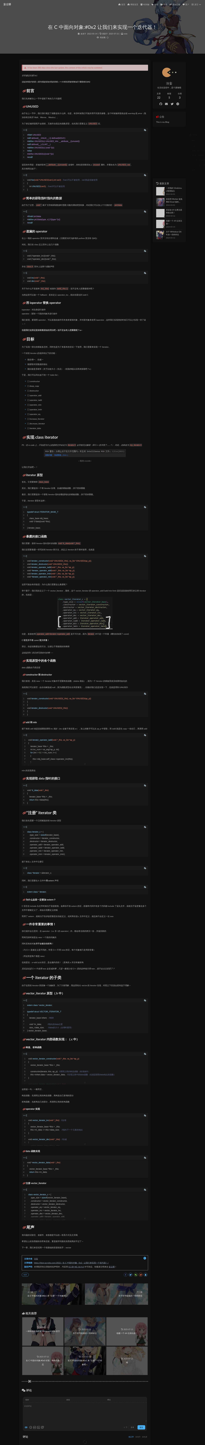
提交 (130, 1440)
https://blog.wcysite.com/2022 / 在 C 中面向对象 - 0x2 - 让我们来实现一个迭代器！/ (74, 1275)
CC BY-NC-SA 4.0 (79, 1279)
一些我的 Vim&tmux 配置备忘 (169, 190)
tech (28, 1288)
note (126, 37)
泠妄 (39, 1271)
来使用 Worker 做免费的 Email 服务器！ (170, 201)
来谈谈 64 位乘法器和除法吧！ (169, 212)
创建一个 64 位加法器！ (168, 223)
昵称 (30, 1413)
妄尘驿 (9, 4)
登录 (121, 1440)
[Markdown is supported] (29, 1440)
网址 (102, 1413)
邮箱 (66, 1413)
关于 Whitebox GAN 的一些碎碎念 (169, 233)
